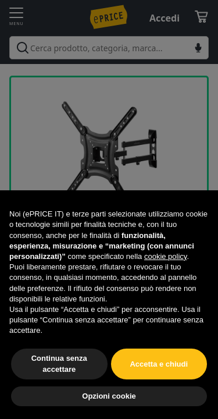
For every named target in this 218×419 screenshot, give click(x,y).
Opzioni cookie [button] (108, 396)
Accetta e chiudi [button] (159, 364)
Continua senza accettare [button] (59, 363)
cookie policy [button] (165, 256)
